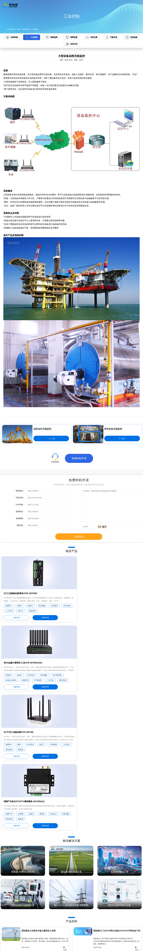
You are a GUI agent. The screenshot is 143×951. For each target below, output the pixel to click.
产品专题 (73, 931)
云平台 (53, 5)
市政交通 (91, 37)
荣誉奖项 (97, 928)
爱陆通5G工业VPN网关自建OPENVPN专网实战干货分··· (117, 800)
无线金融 (131, 37)
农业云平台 (27, 928)
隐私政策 (4, 948)
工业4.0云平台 (28, 939)
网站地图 (13, 948)
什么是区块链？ (107, 867)
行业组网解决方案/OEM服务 (10, 939)
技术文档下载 (75, 920)
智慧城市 (3, 935)
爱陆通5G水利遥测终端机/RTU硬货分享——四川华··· (117, 829)
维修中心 (73, 928)
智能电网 (52, 37)
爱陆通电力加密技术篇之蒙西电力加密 (38, 800)
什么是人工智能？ (107, 872)
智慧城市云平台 (28, 943)
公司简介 (97, 916)
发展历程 (97, 924)
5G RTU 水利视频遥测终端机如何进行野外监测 (36, 883)
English (135, 5)
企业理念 (97, 920)
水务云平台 (27, 920)
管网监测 (71, 37)
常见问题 (73, 924)
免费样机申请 (79, 458)
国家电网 (3, 924)
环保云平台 (27, 924)
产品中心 (41, 5)
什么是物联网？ (107, 878)
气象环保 (111, 37)
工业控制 (35, 29)
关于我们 (105, 5)
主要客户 (97, 935)
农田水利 (71, 44)
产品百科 (73, 916)
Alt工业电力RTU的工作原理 (36, 872)
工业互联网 (4, 931)
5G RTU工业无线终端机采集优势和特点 (36, 867)
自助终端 (12, 37)
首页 (30, 5)
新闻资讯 (92, 5)
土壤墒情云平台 (28, 931)
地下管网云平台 (28, 935)
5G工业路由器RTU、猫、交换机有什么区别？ (36, 878)
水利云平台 (27, 916)
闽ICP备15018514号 (132, 948)
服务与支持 (78, 5)
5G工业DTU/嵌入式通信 (8, 920)
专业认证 (97, 931)
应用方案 (65, 5)
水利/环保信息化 (5, 928)
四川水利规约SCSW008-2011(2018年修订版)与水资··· (45, 829)
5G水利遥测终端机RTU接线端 (36, 889)
